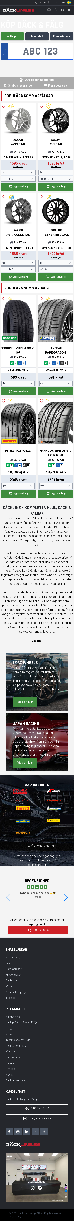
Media (9, 1074)
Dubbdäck (11, 980)
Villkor (9, 1034)
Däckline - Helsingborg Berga (22, 1099)
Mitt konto (11, 1051)
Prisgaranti (12, 1063)
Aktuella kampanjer (16, 992)
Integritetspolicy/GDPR (18, 1039)
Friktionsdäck (13, 974)
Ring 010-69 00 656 (38, 930)
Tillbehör (11, 997)
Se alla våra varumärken (37, 846)
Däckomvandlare (15, 1080)
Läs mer (37, 640)
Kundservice (13, 1016)
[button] (65, 897)
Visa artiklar (25, 702)
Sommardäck (14, 968)
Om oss (10, 1068)
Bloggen (10, 1028)
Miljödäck (11, 986)
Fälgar (9, 963)
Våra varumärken (15, 1057)
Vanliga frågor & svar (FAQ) (21, 1022)
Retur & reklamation (17, 1045)
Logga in (42, 2)
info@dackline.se (37, 1118)
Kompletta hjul (14, 957)
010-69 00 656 (58, 2)
